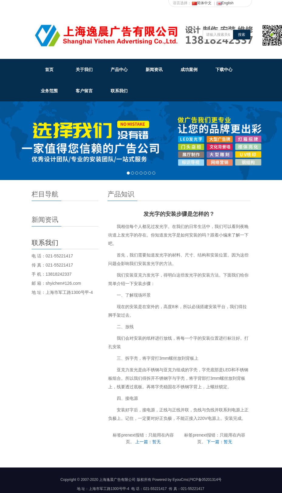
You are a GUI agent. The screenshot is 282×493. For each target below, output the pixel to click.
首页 (49, 69)
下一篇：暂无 (219, 441)
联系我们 (119, 90)
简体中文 (202, 3)
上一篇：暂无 (148, 441)
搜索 (241, 34)
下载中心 (223, 69)
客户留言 (84, 90)
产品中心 (119, 69)
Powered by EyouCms (169, 480)
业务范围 (49, 90)
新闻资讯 (154, 69)
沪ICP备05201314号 (205, 480)
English (225, 3)
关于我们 (84, 69)
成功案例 (189, 69)
